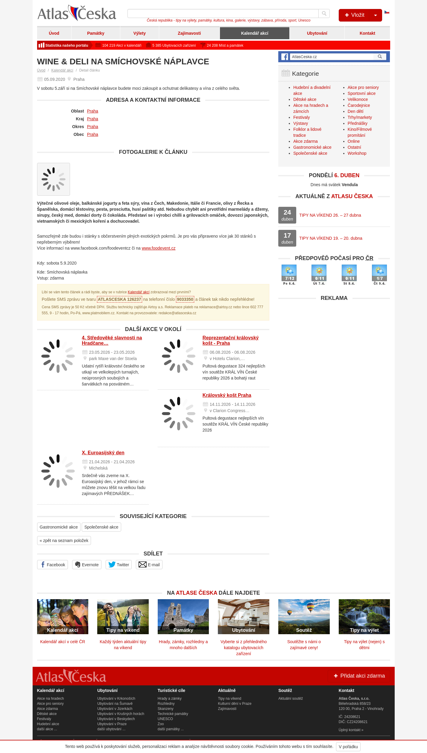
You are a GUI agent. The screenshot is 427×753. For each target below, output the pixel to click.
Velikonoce (358, 99)
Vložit (363, 15)
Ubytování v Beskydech (116, 719)
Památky (95, 33)
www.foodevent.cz (159, 248)
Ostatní (354, 147)
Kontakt (367, 33)
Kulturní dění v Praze (234, 704)
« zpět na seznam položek (64, 540)
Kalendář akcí (254, 33)
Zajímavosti (189, 33)
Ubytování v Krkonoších (116, 698)
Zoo (161, 724)
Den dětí (356, 111)
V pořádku (348, 746)
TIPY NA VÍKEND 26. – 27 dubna (330, 215)
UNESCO (165, 719)
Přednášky (357, 123)
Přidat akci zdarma (359, 676)
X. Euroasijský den (103, 452)
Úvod (54, 33)
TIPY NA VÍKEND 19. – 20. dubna (330, 238)
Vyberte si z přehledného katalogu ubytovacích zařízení (244, 647)
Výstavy (300, 123)
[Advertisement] (334, 346)
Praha (92, 111)
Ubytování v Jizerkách (114, 709)
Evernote (87, 564)
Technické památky (173, 714)
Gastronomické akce (59, 527)
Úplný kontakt (350, 730)
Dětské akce (304, 99)
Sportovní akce (362, 93)
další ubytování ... (111, 729)
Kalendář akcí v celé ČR (62, 641)
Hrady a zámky (170, 698)
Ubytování (317, 33)
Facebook (52, 564)
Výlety (139, 33)
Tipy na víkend (229, 698)
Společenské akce (101, 527)
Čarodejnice (359, 105)
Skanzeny (166, 709)
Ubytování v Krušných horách (120, 714)
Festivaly (301, 117)
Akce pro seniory (363, 87)
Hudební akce (48, 724)
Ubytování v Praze (112, 724)
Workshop (357, 153)
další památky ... (171, 729)
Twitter (118, 564)
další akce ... (47, 729)
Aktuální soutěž (290, 698)
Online (354, 141)
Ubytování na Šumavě (115, 704)
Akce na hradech (50, 698)
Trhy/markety (360, 117)
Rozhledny (166, 704)
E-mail (149, 564)
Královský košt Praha (227, 395)
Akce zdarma (305, 141)
